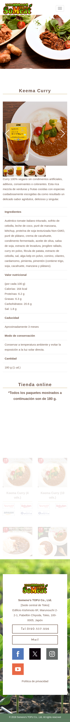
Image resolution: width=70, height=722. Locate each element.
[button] (7, 134)
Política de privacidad (35, 681)
